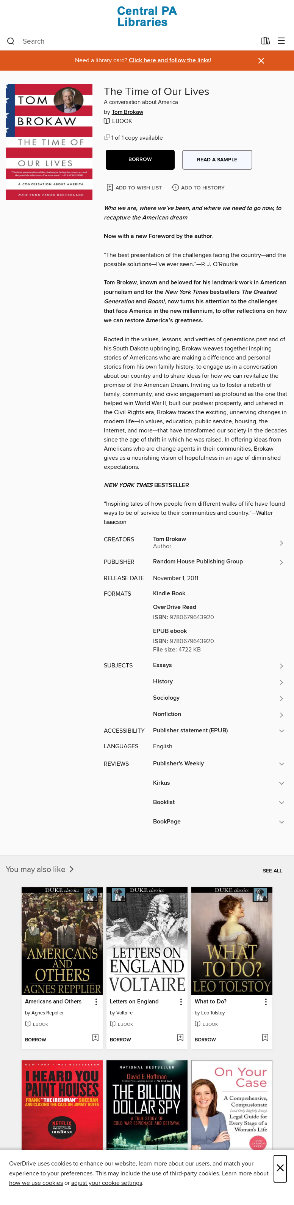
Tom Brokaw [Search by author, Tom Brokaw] (127, 112)
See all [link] (272, 870)
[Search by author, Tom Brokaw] (218, 543)
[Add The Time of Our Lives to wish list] (135, 187)
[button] (140, 160)
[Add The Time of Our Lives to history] (199, 188)
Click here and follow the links (169, 61)
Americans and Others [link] (53, 1001)
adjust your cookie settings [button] (106, 1183)
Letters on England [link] (134, 1001)
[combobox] (131, 41)
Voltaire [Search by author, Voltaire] (124, 1013)
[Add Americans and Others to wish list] (95, 1038)
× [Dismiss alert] (261, 61)
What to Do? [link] (211, 1001)
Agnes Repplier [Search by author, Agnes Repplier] (47, 1013)
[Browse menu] (281, 41)
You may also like (40, 870)
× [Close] (280, 1168)
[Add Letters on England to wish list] (180, 1038)
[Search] (11, 41)
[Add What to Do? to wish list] (265, 1038)
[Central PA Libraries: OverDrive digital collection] (147, 16)
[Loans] (266, 42)
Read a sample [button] (217, 159)
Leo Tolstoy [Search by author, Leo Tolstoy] (213, 1013)
